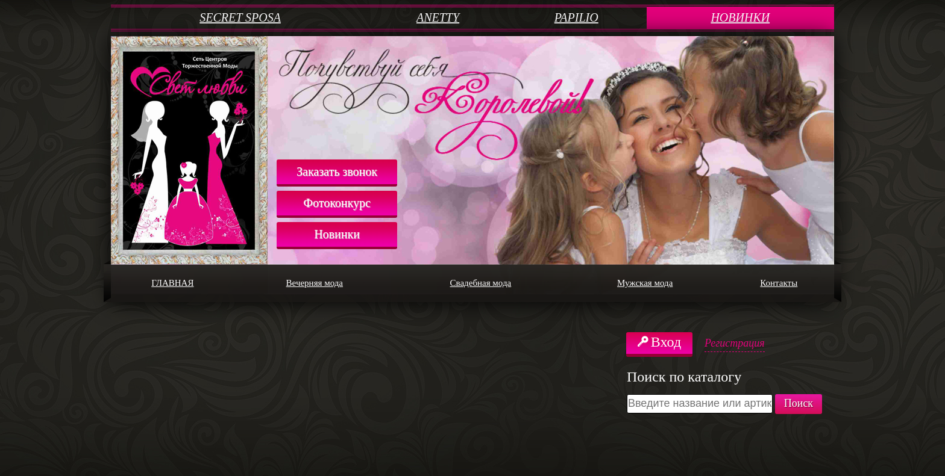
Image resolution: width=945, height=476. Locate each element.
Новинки (337, 234)
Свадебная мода (507, 283)
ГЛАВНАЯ (191, 283)
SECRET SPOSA (240, 17)
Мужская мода (669, 283)
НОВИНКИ (740, 17)
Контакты (795, 283)
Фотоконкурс (337, 202)
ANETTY (437, 17)
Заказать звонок (337, 171)
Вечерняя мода (339, 283)
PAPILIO (576, 17)
